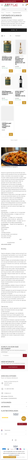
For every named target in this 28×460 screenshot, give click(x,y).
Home (2, 12)
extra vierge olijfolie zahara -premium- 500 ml (20, 94)
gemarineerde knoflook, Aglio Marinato (7, 93)
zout (20, 239)
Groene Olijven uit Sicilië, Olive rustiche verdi (7, 59)
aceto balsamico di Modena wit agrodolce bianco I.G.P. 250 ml (20, 61)
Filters (14, 30)
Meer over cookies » (21, 457)
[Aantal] (7, 70)
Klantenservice (13, 367)
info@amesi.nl (7, 393)
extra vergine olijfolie (6, 244)
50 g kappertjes (5, 224)
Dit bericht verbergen (9, 457)
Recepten (8, 12)
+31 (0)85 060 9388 (9, 389)
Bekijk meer (22, 424)
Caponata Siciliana (17, 12)
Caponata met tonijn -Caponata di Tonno (6, 125)
